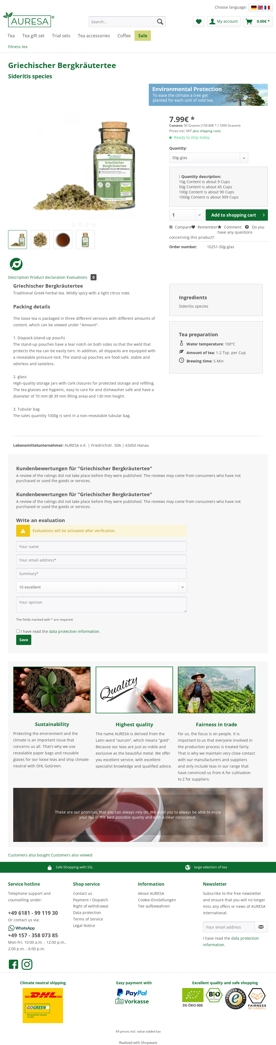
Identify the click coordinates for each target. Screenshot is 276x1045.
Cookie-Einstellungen (157, 899)
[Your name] (101, 546)
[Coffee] (124, 36)
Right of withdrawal (90, 906)
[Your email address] (101, 560)
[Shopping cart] (258, 21)
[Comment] (101, 587)
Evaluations (81, 277)
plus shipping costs (207, 131)
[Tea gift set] (33, 36)
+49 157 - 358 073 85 (33, 935)
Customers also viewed (71, 855)
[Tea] (11, 36)
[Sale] (142, 36)
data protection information (74, 631)
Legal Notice (84, 925)
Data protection (87, 912)
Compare (180, 227)
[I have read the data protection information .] (18, 631)
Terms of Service (88, 919)
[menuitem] (127, 24)
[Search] (160, 21)
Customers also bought (29, 855)
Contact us (82, 893)
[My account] (224, 21)
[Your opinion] (101, 605)
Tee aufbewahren (154, 906)
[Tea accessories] (94, 36)
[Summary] (101, 573)
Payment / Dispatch (90, 899)
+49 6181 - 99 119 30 (33, 912)
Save (23, 639)
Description (18, 277)
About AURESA (151, 893)
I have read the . (60, 631)
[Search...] (127, 21)
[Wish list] (199, 21)
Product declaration (47, 277)
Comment (230, 227)
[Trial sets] (61, 36)
